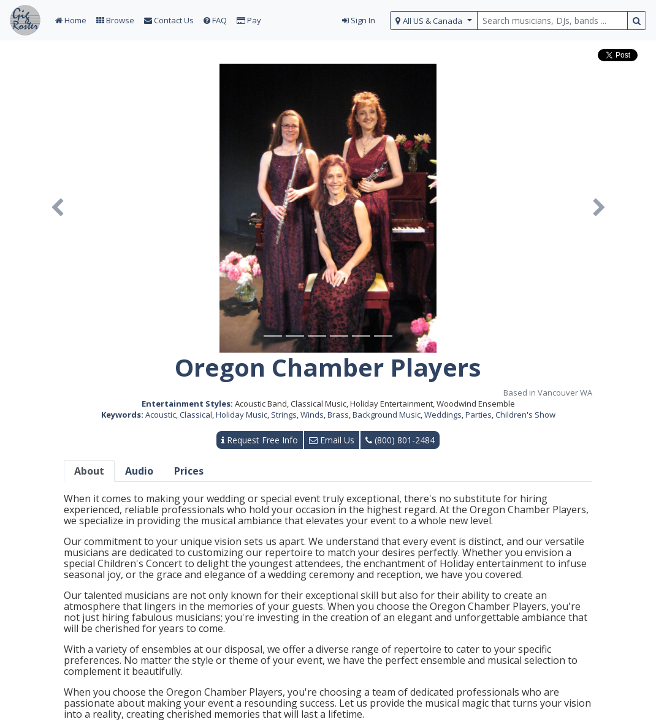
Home (70, 20)
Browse (115, 20)
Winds (312, 414)
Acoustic (160, 414)
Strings (284, 414)
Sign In (358, 20)
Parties (478, 414)
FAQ (215, 20)
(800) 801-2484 (400, 440)
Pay (249, 20)
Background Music (387, 414)
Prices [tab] (189, 471)
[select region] (434, 20)
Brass (338, 414)
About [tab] (89, 471)
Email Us (331, 440)
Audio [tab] (139, 471)
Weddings (443, 414)
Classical (196, 414)
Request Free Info (259, 440)
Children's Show (525, 414)
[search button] (636, 20)
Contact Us (169, 20)
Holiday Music (241, 414)
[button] (57, 208)
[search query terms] (552, 20)
